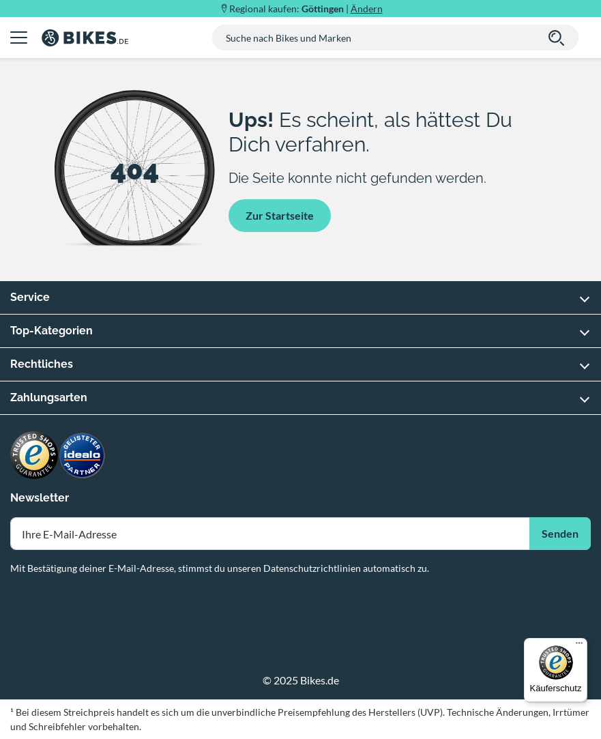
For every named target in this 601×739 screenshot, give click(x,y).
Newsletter (39, 497)
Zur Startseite (280, 215)
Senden (560, 533)
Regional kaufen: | (306, 8)
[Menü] (579, 646)
